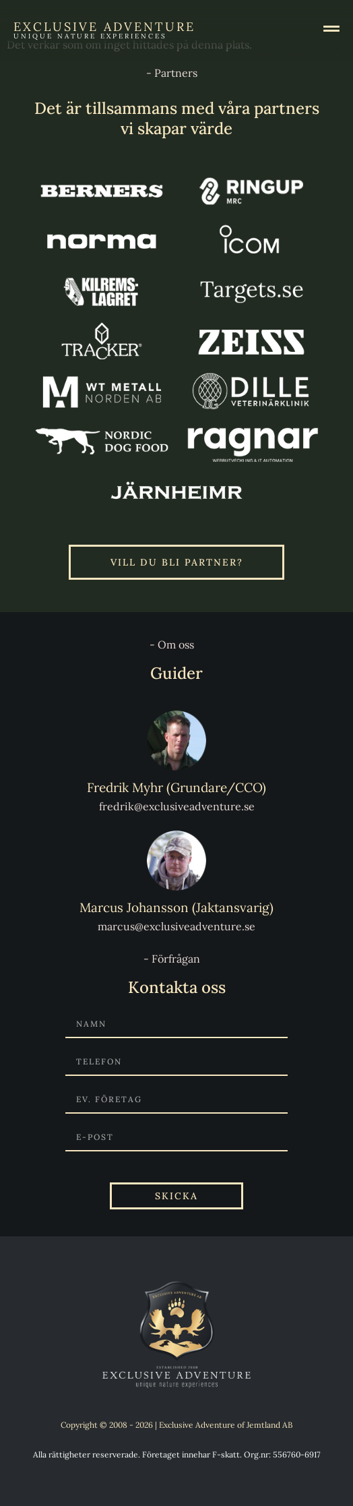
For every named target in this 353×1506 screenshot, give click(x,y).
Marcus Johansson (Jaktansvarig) (176, 907)
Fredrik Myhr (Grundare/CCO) (176, 787)
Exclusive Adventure (104, 26)
